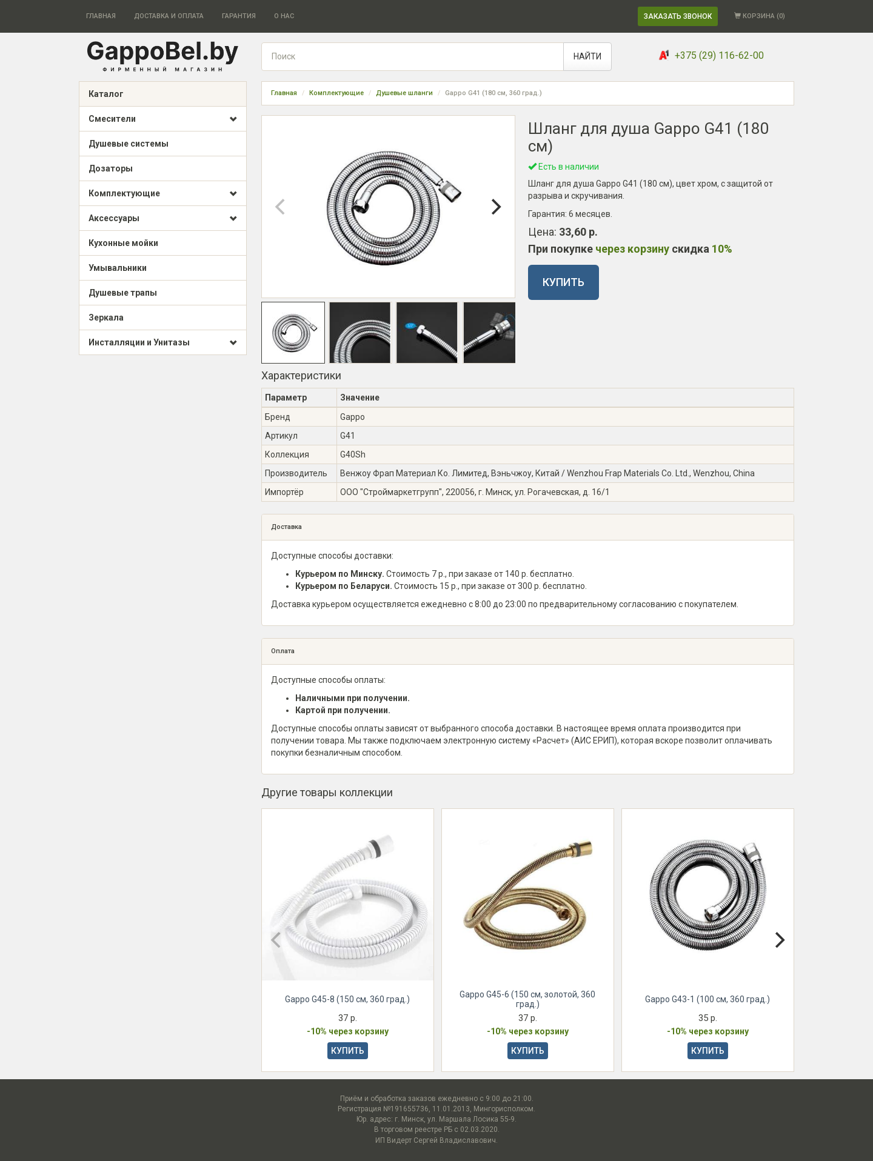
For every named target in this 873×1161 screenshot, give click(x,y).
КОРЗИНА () (759, 16)
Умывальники (118, 268)
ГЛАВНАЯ (101, 16)
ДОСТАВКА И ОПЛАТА (169, 16)
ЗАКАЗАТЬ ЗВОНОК (678, 16)
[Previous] (281, 206)
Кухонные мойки (123, 243)
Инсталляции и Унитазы (163, 343)
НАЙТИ (587, 56)
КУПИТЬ (563, 282)
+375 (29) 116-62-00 (719, 55)
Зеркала (106, 317)
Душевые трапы (123, 293)
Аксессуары (163, 219)
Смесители (163, 119)
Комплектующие (163, 194)
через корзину (632, 248)
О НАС (284, 16)
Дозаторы (111, 168)
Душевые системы (129, 143)
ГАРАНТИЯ (239, 16)
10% (722, 248)
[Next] (495, 206)
